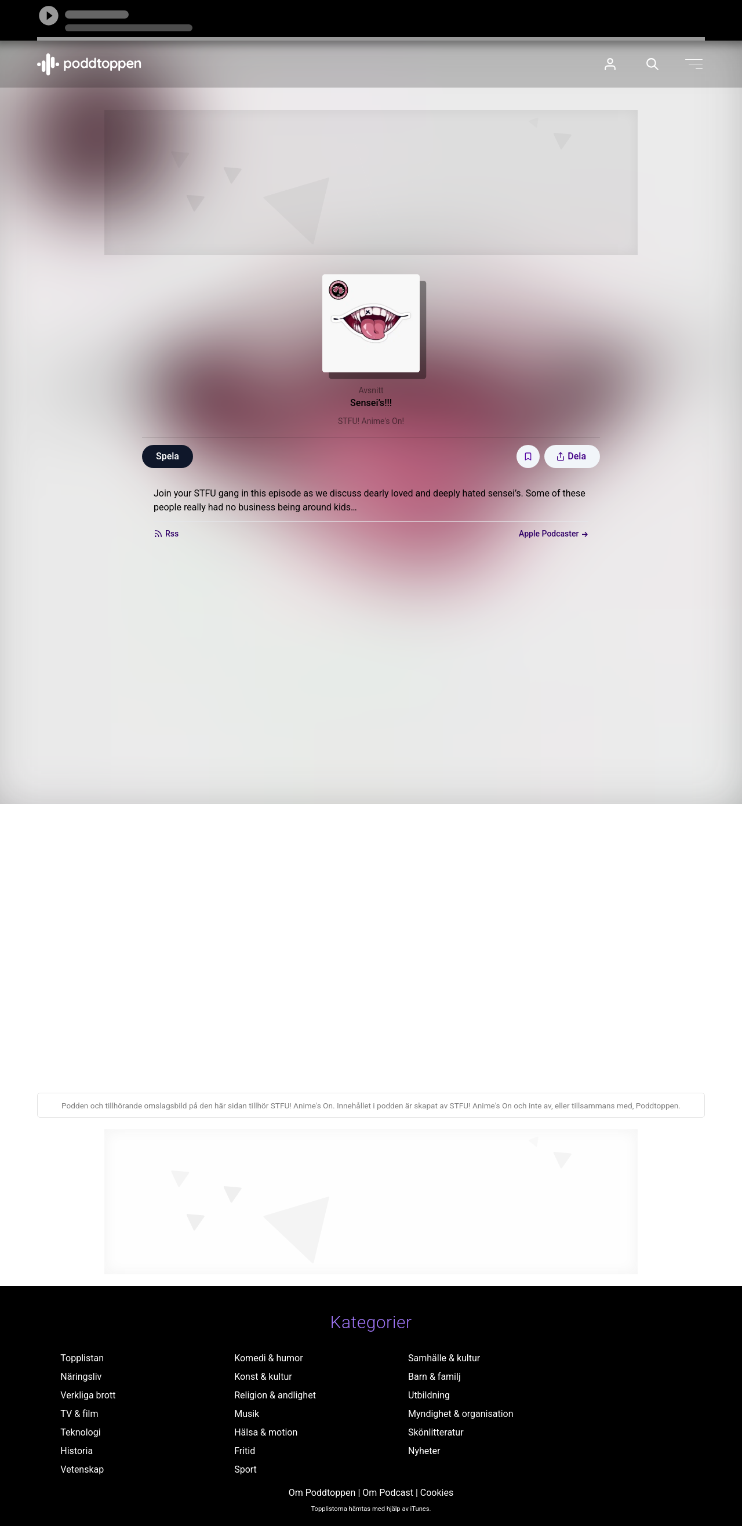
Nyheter (424, 1450)
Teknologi (80, 1432)
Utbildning (429, 1395)
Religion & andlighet (275, 1395)
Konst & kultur (263, 1376)
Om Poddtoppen (322, 1492)
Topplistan (82, 1358)
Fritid (244, 1450)
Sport (245, 1469)
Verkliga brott (87, 1395)
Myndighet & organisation (461, 1413)
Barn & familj (434, 1376)
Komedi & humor (268, 1358)
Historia (76, 1450)
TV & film (79, 1413)
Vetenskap (82, 1469)
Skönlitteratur (436, 1432)
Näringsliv (80, 1376)
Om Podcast (387, 1492)
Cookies (436, 1492)
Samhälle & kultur (444, 1358)
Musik (246, 1413)
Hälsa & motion (265, 1432)
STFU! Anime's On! (371, 421)
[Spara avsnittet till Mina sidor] (528, 456)
